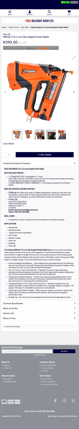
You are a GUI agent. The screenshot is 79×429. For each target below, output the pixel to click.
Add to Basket (44, 154)
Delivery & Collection (48, 365)
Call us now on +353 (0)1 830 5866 (39, 411)
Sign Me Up (64, 351)
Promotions (7, 379)
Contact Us (7, 368)
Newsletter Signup (9, 382)
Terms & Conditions (47, 382)
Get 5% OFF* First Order (12, 347)
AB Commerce (72, 416)
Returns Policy (46, 379)
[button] (74, 58)
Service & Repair (46, 368)
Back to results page (13, 326)
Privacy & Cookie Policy (49, 384)
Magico (55, 416)
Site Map (44, 371)
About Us (6, 365)
